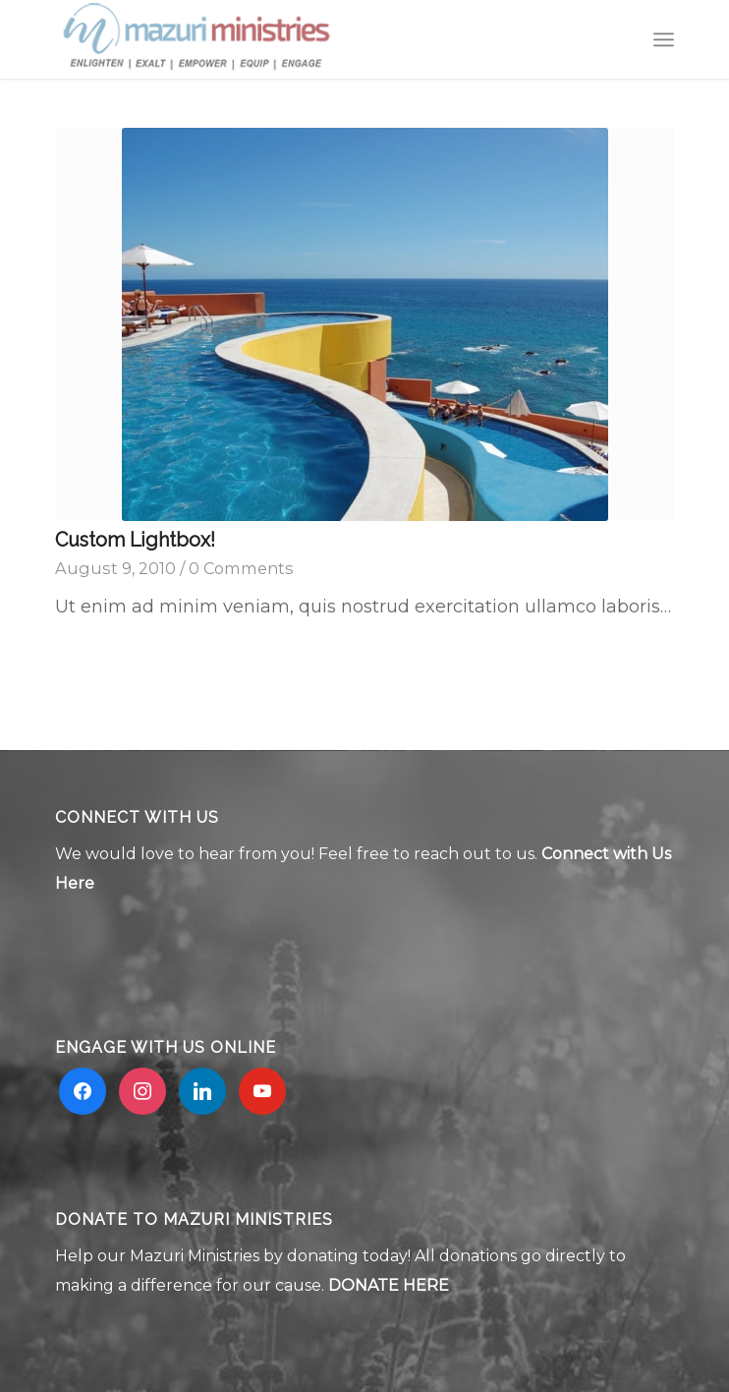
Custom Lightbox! (135, 539)
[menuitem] (663, 39)
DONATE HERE (388, 1285)
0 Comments (241, 568)
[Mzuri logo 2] (303, 39)
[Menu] (663, 39)
